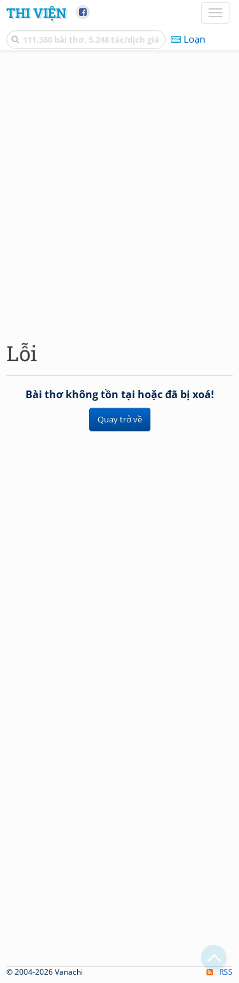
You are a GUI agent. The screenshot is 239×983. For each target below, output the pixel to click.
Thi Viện (36, 13)
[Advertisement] (119, 192)
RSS (219, 971)
